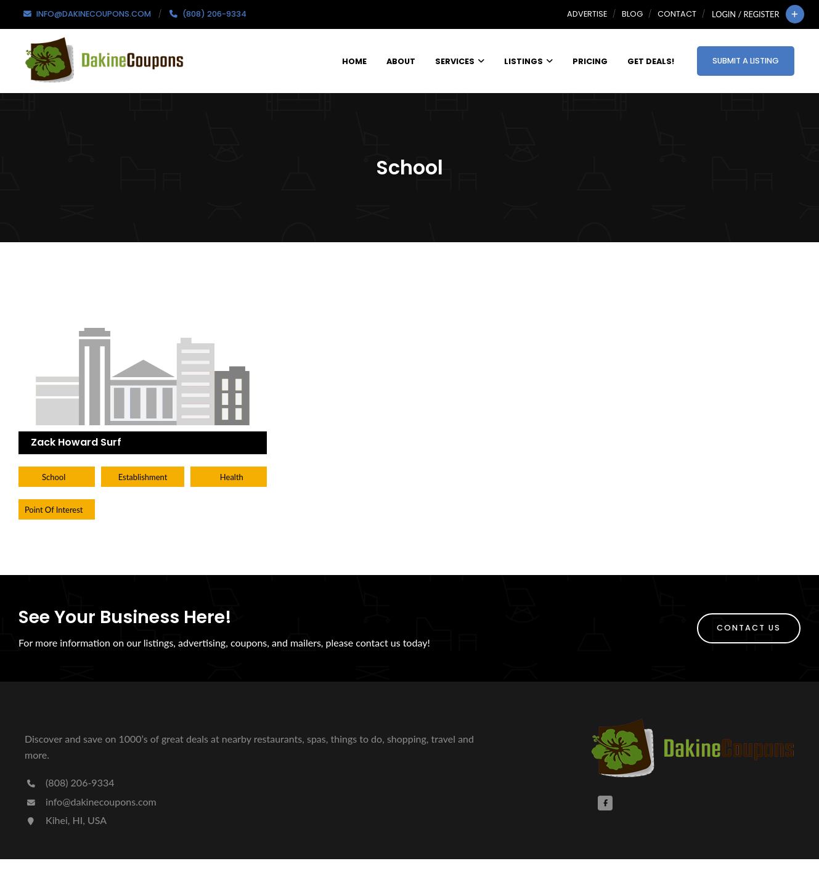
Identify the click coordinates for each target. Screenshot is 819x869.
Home (354, 61)
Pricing (590, 61)
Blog (632, 14)
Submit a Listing (745, 60)
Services (459, 61)
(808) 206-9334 (69, 782)
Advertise (587, 14)
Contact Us (749, 627)
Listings (528, 61)
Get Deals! (650, 61)
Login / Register (745, 14)
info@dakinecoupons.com (91, 801)
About (400, 61)
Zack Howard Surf (76, 442)
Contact (677, 14)
